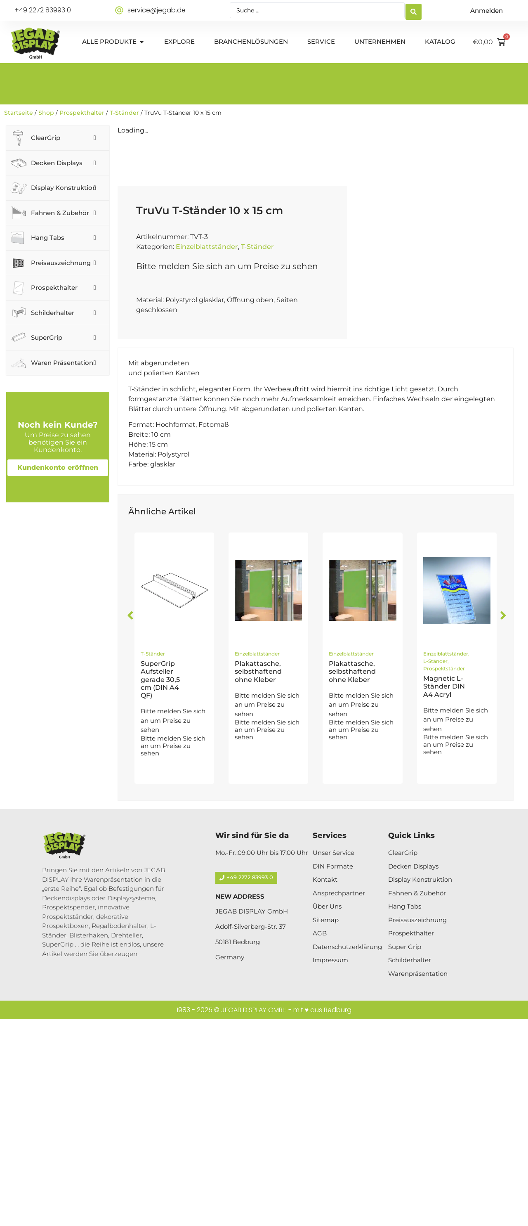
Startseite (18, 112)
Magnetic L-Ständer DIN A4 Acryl (444, 893)
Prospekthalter (81, 112)
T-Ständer (124, 112)
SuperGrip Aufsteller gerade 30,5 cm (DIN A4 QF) (160, 886)
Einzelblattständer (207, 453)
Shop (46, 112)
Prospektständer (444, 875)
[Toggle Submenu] (94, 137)
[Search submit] (413, 10)
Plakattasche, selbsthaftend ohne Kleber (258, 878)
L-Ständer (435, 868)
